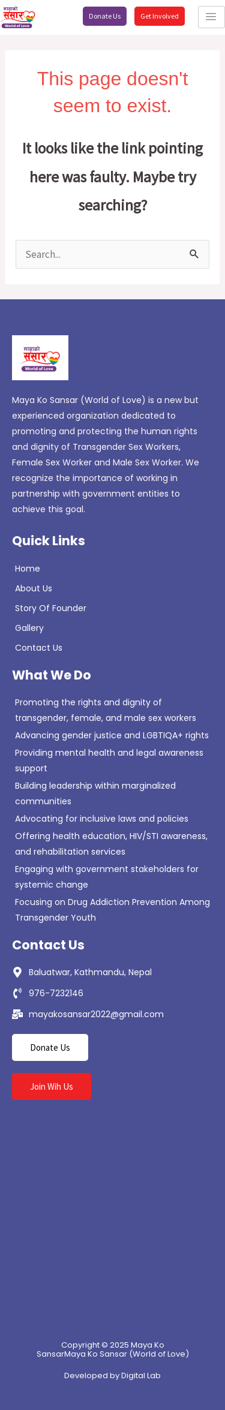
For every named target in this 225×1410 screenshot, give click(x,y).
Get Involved (159, 15)
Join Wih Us (51, 1086)
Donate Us (105, 15)
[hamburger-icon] (211, 17)
